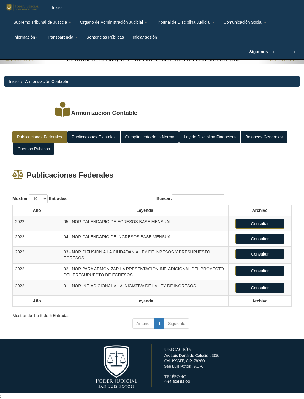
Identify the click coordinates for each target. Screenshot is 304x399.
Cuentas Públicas (34, 148)
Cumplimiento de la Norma (149, 137)
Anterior (143, 323)
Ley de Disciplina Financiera (210, 137)
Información (25, 37)
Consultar (260, 223)
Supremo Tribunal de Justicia (42, 22)
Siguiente (176, 323)
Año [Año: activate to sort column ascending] (37, 210)
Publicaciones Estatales (94, 137)
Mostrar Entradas (39, 198)
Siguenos (258, 51)
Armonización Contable (104, 113)
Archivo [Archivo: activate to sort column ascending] (259, 210)
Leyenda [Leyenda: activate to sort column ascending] (144, 210)
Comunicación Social (245, 22)
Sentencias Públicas (105, 37)
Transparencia (62, 37)
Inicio (57, 7)
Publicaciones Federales (39, 137)
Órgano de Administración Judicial (113, 22)
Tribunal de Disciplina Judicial (185, 22)
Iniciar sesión (145, 37)
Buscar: (190, 198)
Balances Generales (264, 137)
